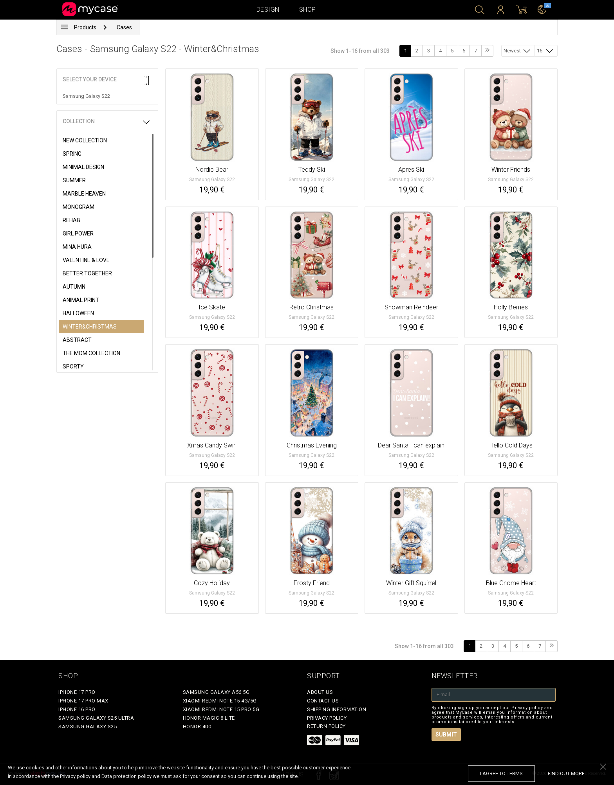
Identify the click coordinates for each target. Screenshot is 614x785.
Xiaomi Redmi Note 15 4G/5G (220, 701)
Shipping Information (336, 709)
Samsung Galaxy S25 (87, 726)
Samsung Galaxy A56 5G (216, 692)
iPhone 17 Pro (77, 692)
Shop (307, 9)
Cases (124, 27)
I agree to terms (501, 773)
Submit (446, 734)
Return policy (326, 726)
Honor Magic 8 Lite (209, 718)
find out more (566, 773)
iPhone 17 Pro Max (83, 701)
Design (268, 9)
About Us (320, 692)
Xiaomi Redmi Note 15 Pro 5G (221, 709)
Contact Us (323, 701)
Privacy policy (327, 718)
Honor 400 (197, 726)
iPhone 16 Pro (77, 709)
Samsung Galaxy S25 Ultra (96, 718)
